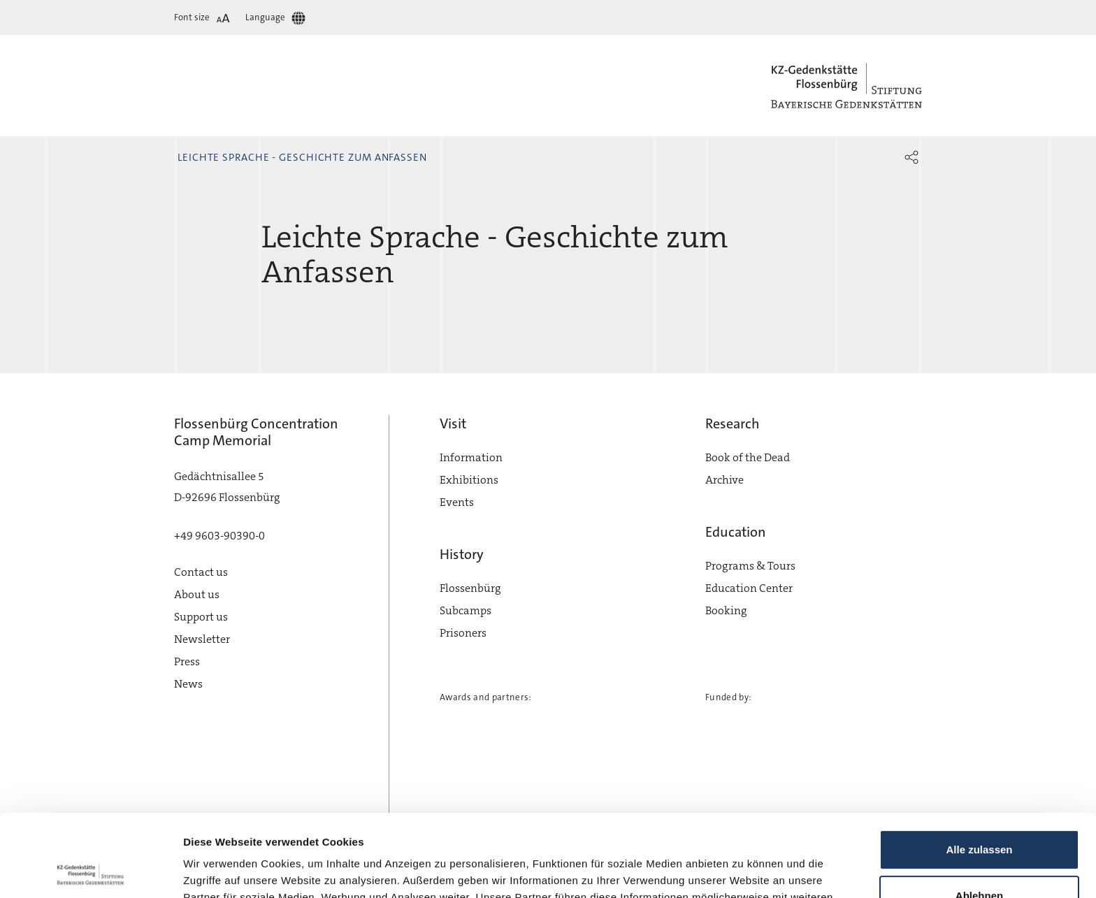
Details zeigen (218, 870)
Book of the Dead (747, 457)
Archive (724, 479)
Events (457, 502)
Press (187, 661)
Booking (726, 610)
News (188, 683)
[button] (911, 157)
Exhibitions (469, 479)
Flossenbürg (470, 588)
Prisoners (463, 632)
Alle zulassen (979, 768)
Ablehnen (979, 813)
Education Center (749, 588)
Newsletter (202, 639)
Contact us (201, 572)
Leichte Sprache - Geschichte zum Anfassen (302, 157)
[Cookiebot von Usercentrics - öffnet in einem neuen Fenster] (90, 870)
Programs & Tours (750, 565)
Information (471, 457)
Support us (201, 616)
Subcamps (465, 610)
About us (196, 594)
